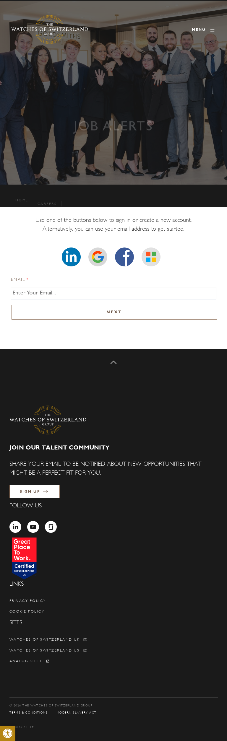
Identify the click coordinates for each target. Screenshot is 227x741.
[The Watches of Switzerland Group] (49, 29)
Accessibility (21, 727)
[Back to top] (113, 362)
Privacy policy (27, 601)
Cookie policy (27, 611)
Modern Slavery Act (77, 712)
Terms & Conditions (28, 712)
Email (20, 279)
